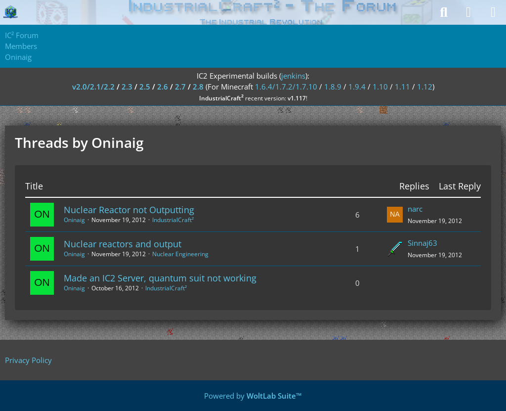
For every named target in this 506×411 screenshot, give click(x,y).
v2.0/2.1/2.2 (93, 86)
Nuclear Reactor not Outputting (129, 210)
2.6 (162, 86)
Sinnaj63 (422, 243)
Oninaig (74, 220)
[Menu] (493, 12)
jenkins (293, 76)
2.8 (198, 86)
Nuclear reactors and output (122, 244)
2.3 (127, 86)
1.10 (380, 86)
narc (415, 209)
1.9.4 (357, 86)
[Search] (444, 12)
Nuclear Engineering (180, 254)
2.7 (180, 86)
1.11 (402, 86)
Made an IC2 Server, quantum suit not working (160, 278)
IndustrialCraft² (173, 220)
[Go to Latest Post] (395, 215)
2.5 (144, 86)
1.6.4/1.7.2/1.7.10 (286, 86)
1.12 (424, 86)
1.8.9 (332, 86)
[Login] (468, 12)
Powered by (253, 396)
